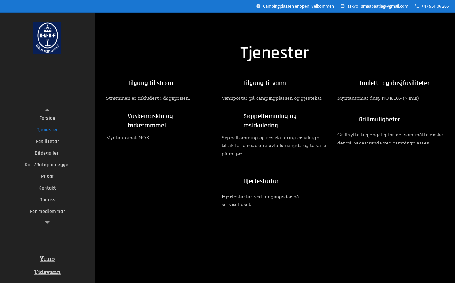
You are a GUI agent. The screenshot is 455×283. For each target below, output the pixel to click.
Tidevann (47, 271)
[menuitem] (47, 118)
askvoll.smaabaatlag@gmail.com (377, 6)
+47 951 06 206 (435, 6)
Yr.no (47, 258)
